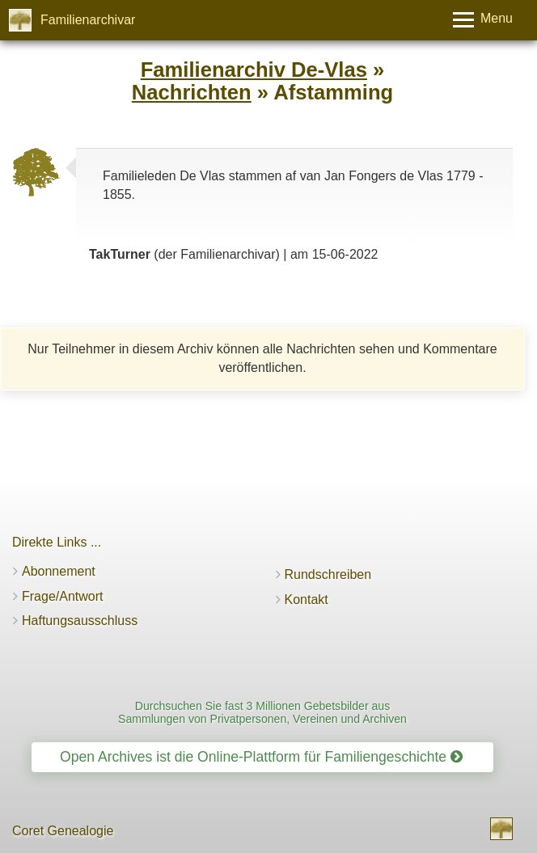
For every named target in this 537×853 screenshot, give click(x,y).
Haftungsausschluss (79, 620)
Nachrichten (192, 92)
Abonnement (58, 571)
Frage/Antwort (62, 596)
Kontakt (306, 599)
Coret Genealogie (62, 831)
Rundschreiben (328, 574)
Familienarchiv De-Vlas (254, 69)
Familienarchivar (87, 20)
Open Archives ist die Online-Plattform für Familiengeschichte (261, 757)
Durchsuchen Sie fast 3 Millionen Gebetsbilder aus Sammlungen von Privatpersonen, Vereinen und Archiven (262, 711)
